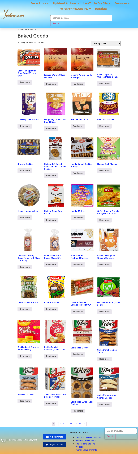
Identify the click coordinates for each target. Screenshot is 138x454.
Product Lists (40, 3)
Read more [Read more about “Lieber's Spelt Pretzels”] (25, 309)
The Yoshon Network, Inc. (74, 8)
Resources (122, 3)
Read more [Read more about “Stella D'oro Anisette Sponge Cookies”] (104, 404)
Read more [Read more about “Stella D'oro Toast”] (25, 401)
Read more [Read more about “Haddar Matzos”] (78, 217)
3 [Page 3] (60, 424)
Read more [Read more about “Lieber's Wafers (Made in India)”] (51, 84)
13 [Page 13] (80, 424)
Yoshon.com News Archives (88, 437)
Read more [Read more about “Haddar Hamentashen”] (25, 217)
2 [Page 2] (56, 424)
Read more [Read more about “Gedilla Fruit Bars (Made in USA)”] (104, 311)
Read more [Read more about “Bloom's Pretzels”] (51, 309)
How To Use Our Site (96, 3)
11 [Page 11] (71, 424)
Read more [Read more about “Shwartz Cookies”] (25, 170)
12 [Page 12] (75, 424)
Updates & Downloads (85, 440)
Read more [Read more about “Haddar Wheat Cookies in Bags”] (78, 173)
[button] (54, 444)
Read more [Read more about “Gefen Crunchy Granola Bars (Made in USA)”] (104, 220)
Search (56, 23)
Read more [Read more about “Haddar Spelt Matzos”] (104, 170)
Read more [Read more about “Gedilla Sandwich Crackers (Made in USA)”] (51, 356)
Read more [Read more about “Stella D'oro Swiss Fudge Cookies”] (78, 411)
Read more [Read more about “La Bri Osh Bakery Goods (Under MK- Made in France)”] (25, 267)
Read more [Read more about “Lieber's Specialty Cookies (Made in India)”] (104, 83)
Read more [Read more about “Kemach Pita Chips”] (78, 126)
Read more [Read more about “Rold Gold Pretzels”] (104, 126)
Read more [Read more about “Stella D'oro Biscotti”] (78, 354)
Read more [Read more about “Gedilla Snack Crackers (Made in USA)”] (25, 356)
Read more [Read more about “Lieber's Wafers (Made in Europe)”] (78, 84)
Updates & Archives (66, 3)
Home (20, 29)
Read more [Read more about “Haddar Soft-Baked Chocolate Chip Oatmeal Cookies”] (51, 175)
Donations (101, 9)
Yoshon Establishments (86, 450)
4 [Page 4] (63, 424)
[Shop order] (105, 43)
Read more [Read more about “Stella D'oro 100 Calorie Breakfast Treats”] (51, 403)
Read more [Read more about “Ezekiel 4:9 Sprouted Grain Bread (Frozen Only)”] (25, 82)
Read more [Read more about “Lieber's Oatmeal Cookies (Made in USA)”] (78, 311)
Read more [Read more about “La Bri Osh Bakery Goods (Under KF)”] (51, 264)
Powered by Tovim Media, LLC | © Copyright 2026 (19, 441)
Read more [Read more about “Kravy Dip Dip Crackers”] (25, 126)
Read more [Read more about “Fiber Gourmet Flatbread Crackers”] (78, 264)
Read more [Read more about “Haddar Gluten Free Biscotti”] (51, 220)
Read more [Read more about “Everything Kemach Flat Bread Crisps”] (51, 128)
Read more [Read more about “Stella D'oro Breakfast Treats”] (104, 359)
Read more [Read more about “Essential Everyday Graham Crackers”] (104, 264)
